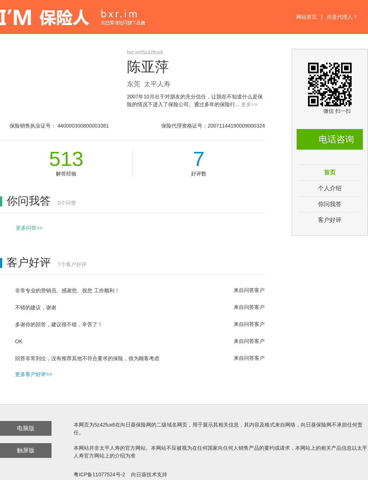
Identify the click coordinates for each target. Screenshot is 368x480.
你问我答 (330, 204)
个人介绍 (330, 188)
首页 (330, 172)
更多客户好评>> (33, 374)
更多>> (249, 104)
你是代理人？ (342, 17)
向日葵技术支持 (149, 474)
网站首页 (306, 17)
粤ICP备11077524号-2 (99, 474)
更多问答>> (29, 228)
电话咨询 (336, 139)
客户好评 (330, 220)
